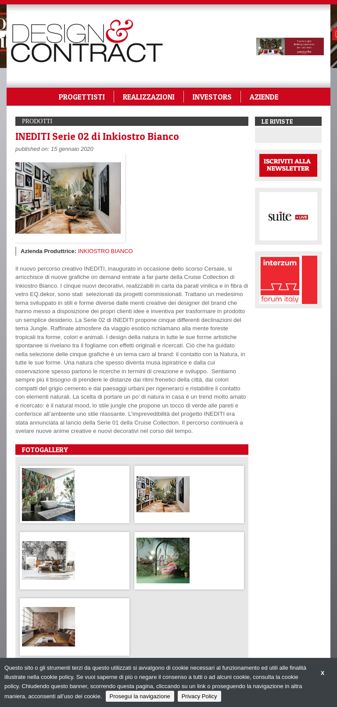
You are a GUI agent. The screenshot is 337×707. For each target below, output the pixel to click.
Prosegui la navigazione (140, 696)
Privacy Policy (199, 696)
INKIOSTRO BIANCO (105, 251)
